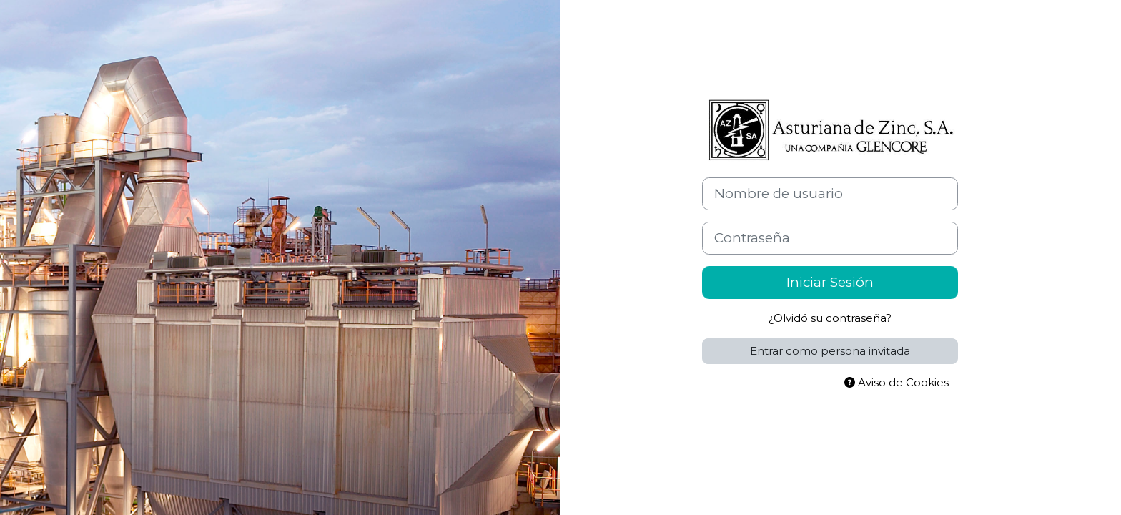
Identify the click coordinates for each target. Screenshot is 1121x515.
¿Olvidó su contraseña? (830, 318)
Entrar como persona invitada (830, 351)
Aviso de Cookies (896, 382)
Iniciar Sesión (830, 282)
